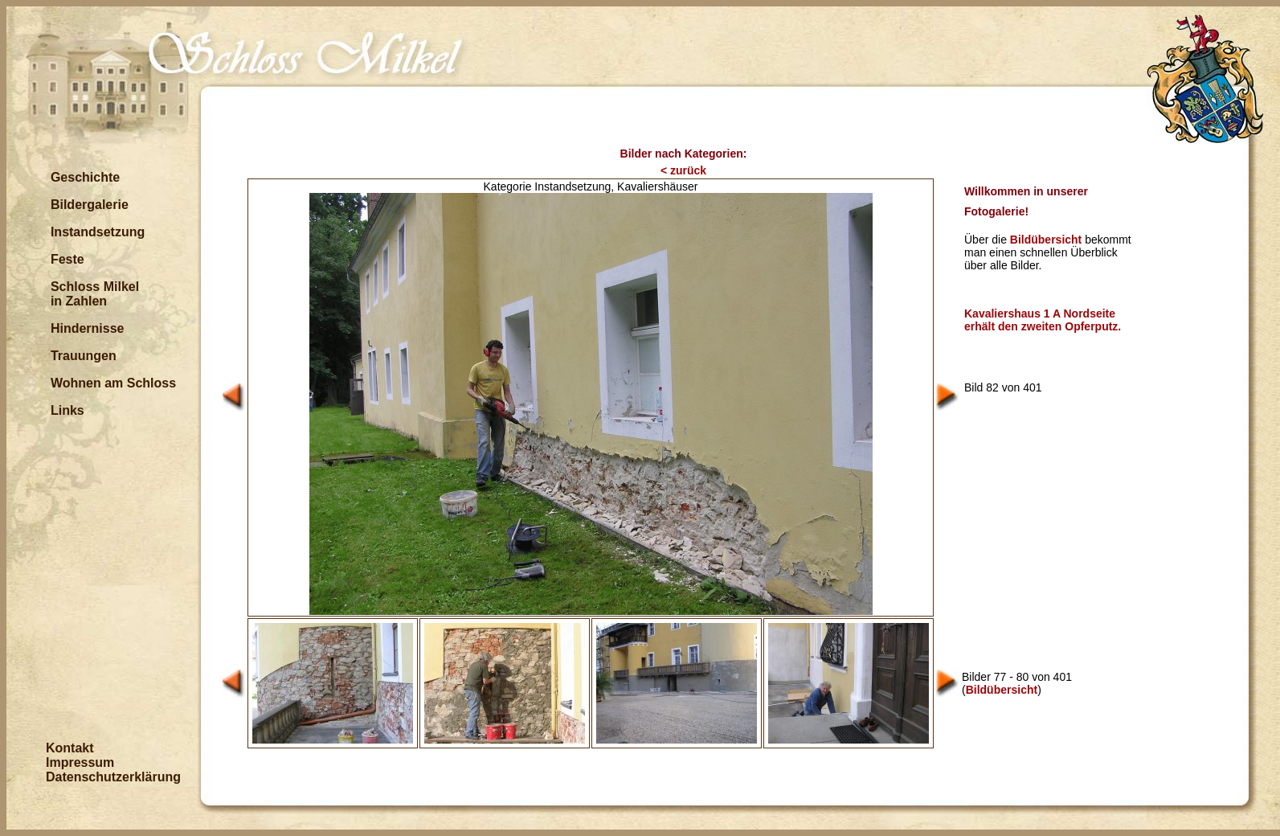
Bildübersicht (1046, 239)
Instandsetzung (98, 232)
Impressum (80, 762)
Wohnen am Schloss (113, 383)
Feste (67, 259)
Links (67, 410)
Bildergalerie (90, 204)
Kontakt (70, 748)
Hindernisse (88, 328)
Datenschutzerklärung (113, 777)
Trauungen (84, 356)
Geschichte (85, 177)
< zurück (683, 170)
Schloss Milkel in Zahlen (95, 294)
